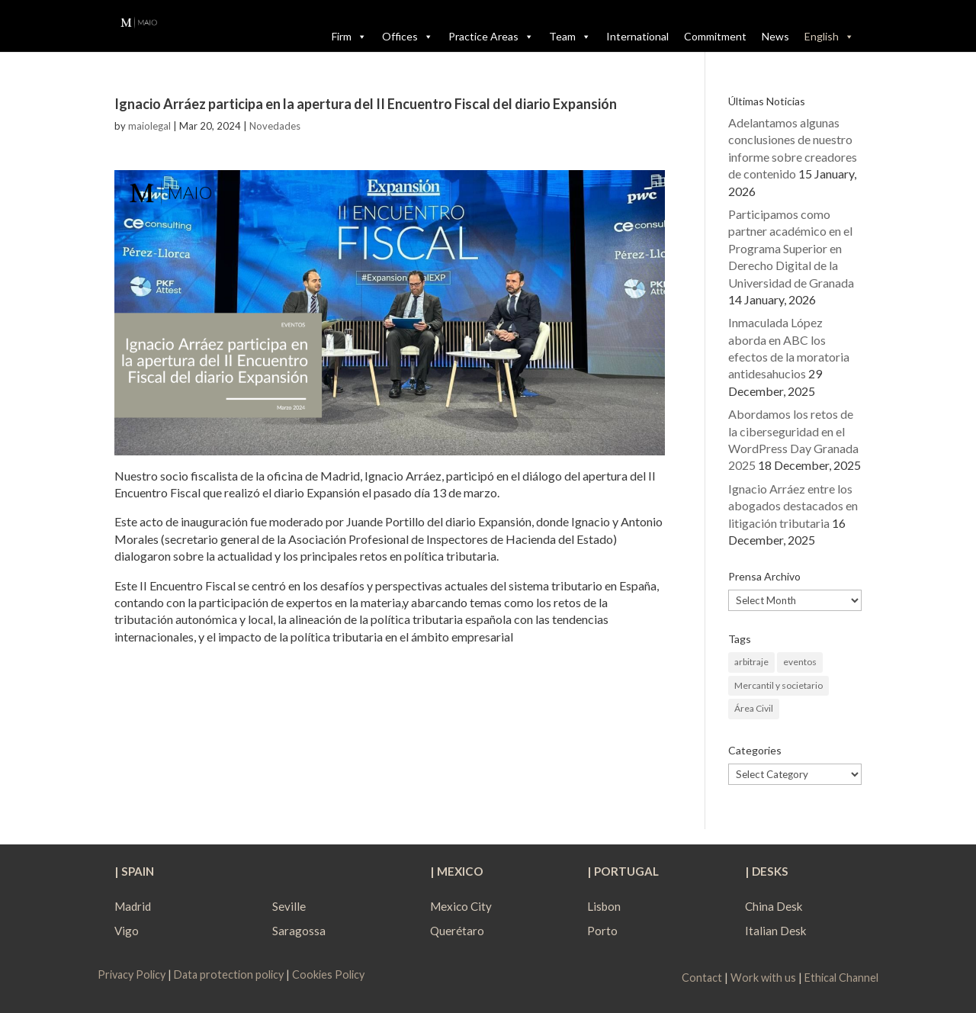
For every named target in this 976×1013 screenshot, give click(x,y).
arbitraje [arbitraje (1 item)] (751, 661)
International (637, 36)
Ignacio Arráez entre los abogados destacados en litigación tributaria (793, 505)
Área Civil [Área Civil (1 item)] (753, 708)
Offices (407, 36)
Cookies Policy (328, 974)
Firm (349, 36)
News (775, 36)
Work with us (763, 977)
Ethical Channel (841, 977)
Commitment (715, 36)
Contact (702, 977)
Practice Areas (491, 36)
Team (570, 36)
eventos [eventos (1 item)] (800, 661)
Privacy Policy (133, 974)
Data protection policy (229, 974)
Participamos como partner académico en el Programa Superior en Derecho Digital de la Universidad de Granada (791, 248)
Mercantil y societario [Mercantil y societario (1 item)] (778, 685)
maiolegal (149, 126)
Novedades (274, 126)
